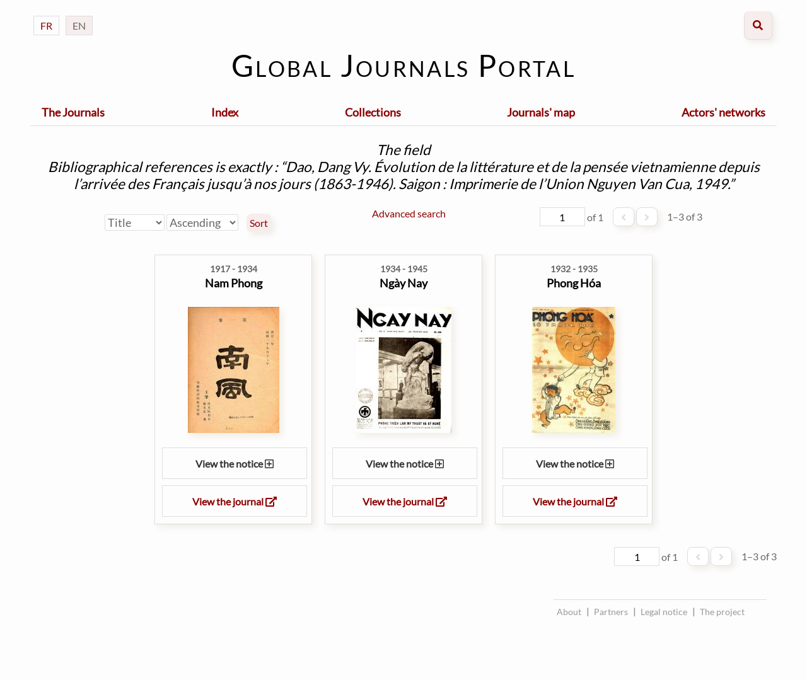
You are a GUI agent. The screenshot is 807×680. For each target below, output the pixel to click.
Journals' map (541, 112)
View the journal (234, 501)
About (569, 611)
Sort (259, 223)
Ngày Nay (403, 283)
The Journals (73, 112)
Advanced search (409, 213)
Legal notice (664, 611)
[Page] (562, 216)
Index (224, 112)
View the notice (234, 464)
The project (722, 611)
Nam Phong (233, 283)
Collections (373, 112)
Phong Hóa (574, 283)
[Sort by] (135, 222)
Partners (611, 611)
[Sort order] (202, 222)
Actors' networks (723, 112)
